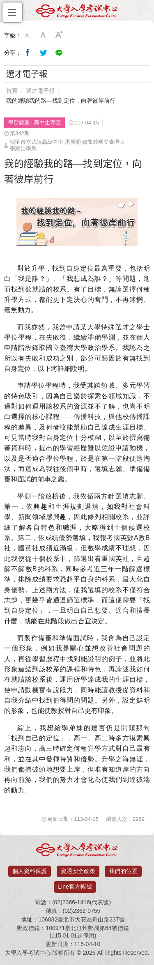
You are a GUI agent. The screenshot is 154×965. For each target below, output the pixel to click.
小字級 (27, 35)
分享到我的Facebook (27, 52)
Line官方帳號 (75, 886)
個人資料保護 (29, 871)
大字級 (59, 35)
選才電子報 (40, 90)
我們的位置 (123, 871)
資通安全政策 (78, 871)
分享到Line (59, 52)
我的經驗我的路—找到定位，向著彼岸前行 (60, 100)
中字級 (43, 35)
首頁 (12, 90)
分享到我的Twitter (43, 52)
